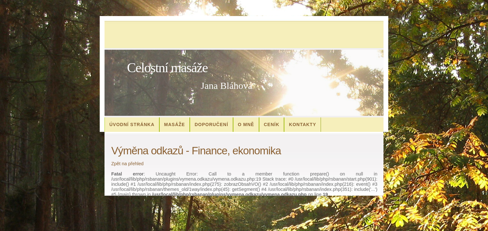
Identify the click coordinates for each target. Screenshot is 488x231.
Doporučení (211, 124)
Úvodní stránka (132, 124)
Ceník (272, 124)
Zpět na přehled (127, 163)
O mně (246, 124)
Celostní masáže (167, 67)
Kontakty (302, 124)
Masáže (174, 124)
